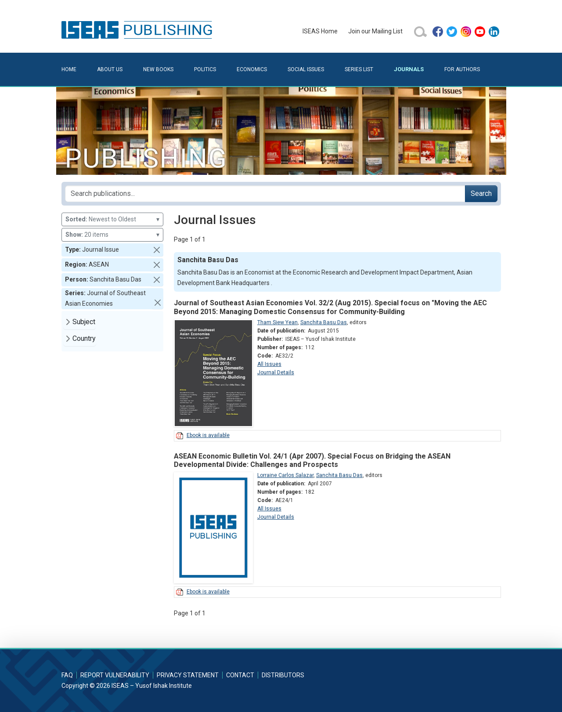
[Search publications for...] (265, 193)
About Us (109, 69)
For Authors (462, 69)
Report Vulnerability (114, 675)
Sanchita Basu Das (323, 322)
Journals (409, 69)
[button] (156, 250)
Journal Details (275, 372)
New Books (158, 69)
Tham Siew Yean (277, 322)
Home (68, 69)
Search (481, 193)
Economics (252, 69)
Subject (83, 322)
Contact (240, 675)
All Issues (269, 364)
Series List (359, 69)
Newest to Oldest (112, 219)
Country (84, 338)
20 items (112, 234)
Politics (205, 69)
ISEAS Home (320, 31)
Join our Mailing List (375, 31)
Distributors (283, 675)
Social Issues (306, 69)
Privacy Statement (188, 675)
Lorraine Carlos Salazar (285, 475)
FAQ (67, 675)
